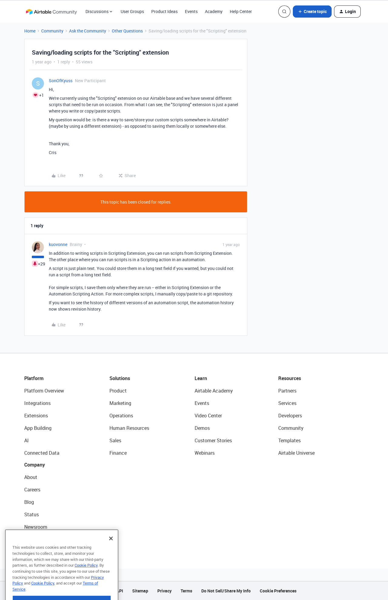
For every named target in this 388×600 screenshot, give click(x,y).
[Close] (111, 548)
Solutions (119, 378)
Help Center (241, 11)
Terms (186, 591)
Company (34, 464)
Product (118, 390)
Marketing (120, 403)
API (119, 591)
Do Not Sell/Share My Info (226, 591)
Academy (213, 11)
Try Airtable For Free (45, 539)
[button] (312, 11)
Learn (201, 378)
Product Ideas (164, 11)
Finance (118, 453)
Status (31, 514)
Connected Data (41, 453)
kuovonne (58, 244)
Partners (287, 390)
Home (29, 31)
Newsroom (35, 527)
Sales (115, 440)
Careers (32, 489)
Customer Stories (213, 440)
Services (287, 403)
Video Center (208, 415)
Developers (290, 415)
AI (26, 440)
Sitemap (140, 591)
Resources (289, 378)
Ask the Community (87, 31)
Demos (202, 428)
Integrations (37, 403)
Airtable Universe (296, 453)
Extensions (36, 415)
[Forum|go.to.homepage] (51, 11)
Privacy (164, 591)
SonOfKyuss (60, 80)
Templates (289, 440)
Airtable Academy (214, 390)
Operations (121, 415)
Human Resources (129, 428)
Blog (29, 502)
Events (191, 11)
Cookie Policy (86, 575)
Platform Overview (44, 390)
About (30, 477)
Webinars (205, 453)
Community (52, 31)
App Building (38, 428)
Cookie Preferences (278, 591)
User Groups (132, 11)
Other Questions (127, 31)
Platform (34, 378)
